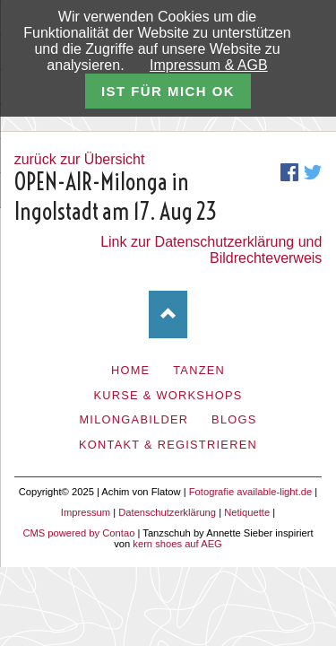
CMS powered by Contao (78, 533)
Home (131, 370)
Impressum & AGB (209, 65)
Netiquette (247, 512)
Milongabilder (133, 419)
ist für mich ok (168, 91)
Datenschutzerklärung (167, 512)
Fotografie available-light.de (250, 491)
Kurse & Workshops (167, 395)
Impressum (85, 512)
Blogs (234, 419)
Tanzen (199, 370)
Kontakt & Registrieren (168, 444)
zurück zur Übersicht (79, 159)
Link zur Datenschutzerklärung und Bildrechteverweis (211, 250)
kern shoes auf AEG (177, 543)
